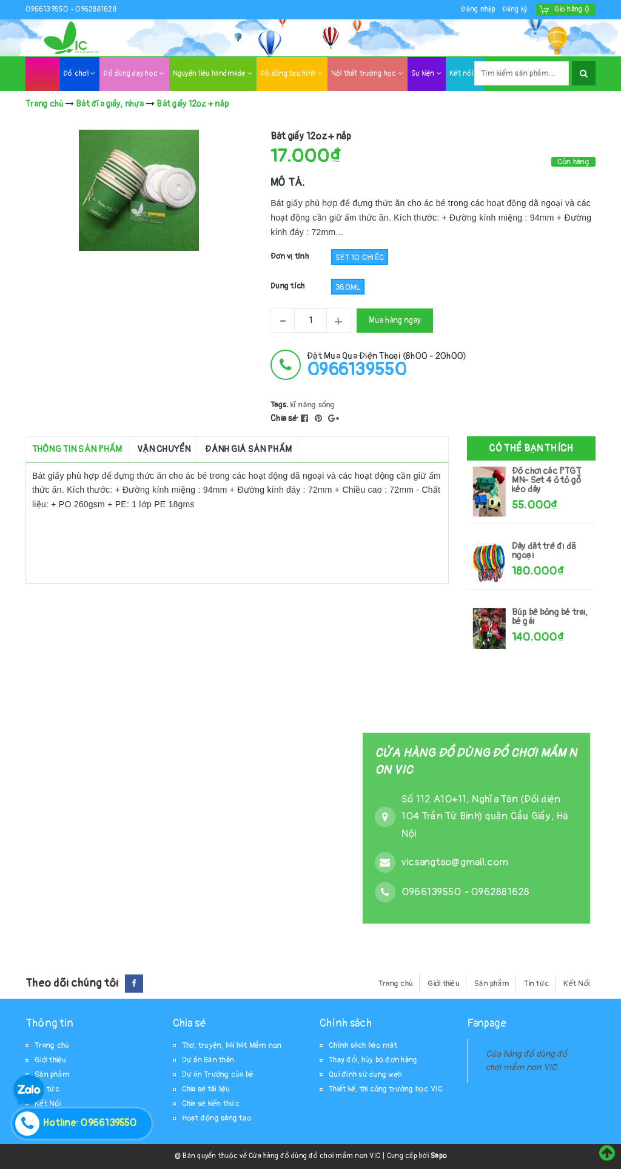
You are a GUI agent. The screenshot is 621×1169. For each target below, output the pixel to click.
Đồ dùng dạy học (133, 73)
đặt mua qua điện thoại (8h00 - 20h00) (386, 364)
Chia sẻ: (284, 418)
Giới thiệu (444, 983)
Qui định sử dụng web (365, 1074)
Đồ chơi (79, 73)
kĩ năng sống (312, 405)
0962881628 (95, 9)
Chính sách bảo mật (363, 1045)
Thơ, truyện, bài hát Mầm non (232, 1045)
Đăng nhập (478, 9)
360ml (347, 287)
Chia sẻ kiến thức (211, 1103)
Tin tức (536, 983)
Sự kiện (426, 73)
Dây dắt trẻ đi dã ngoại (544, 551)
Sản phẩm (491, 983)
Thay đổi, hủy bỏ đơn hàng (373, 1060)
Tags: (280, 405)
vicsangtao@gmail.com (454, 862)
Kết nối (464, 73)
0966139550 (47, 9)
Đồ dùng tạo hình (291, 73)
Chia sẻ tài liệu (206, 1089)
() (571, 9)
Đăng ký (515, 9)
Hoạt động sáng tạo (217, 1118)
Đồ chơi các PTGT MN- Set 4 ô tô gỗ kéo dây (546, 480)
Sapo (438, 1156)
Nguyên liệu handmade (213, 73)
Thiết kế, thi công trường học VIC (386, 1089)
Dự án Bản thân (208, 1060)
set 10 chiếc (359, 257)
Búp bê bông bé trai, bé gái (550, 617)
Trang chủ (395, 983)
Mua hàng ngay (395, 320)
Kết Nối (576, 983)
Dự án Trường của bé (218, 1074)
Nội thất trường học (367, 73)
